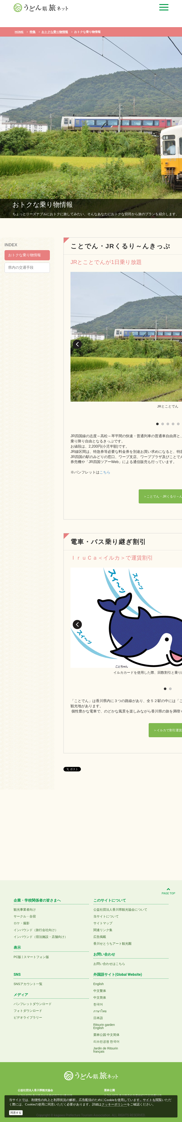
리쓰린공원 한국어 (106, 1041)
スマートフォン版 (36, 957)
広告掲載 (99, 937)
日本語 (98, 1018)
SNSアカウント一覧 (28, 984)
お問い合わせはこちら (109, 964)
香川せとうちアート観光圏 (112, 943)
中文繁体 (99, 991)
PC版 (17, 957)
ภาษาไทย (100, 1011)
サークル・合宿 (25, 916)
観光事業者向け (25, 909)
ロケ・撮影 (21, 923)
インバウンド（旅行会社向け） (36, 930)
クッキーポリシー (114, 1104)
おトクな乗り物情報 (24, 255)
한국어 (98, 1004)
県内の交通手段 (21, 267)
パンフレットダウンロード (33, 1004)
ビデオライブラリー (28, 1017)
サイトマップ (102, 923)
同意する (15, 1112)
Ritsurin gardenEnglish (104, 1026)
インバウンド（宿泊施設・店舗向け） (41, 937)
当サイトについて (106, 916)
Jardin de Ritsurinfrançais (105, 1049)
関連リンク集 (102, 930)
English (98, 984)
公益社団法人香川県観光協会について (120, 909)
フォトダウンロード (28, 1010)
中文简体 (99, 997)
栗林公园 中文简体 (106, 1035)
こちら (104, 472)
